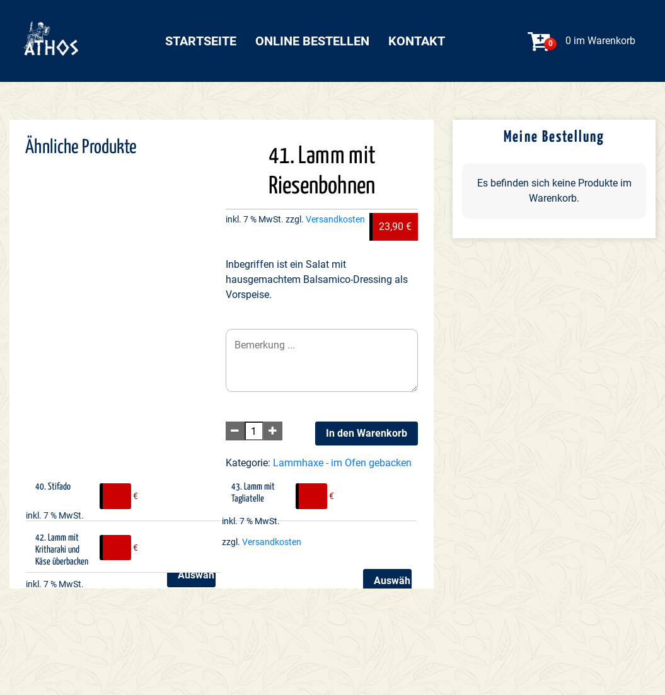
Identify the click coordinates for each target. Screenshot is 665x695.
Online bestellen (312, 41)
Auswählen (197, 575)
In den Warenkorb (366, 433)
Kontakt (416, 41)
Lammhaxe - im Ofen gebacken (342, 463)
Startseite (200, 41)
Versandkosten (335, 219)
